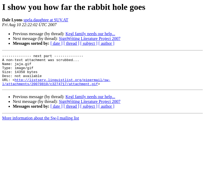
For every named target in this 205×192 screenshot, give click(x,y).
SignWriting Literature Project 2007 (89, 38)
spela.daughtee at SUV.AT (45, 20)
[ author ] (106, 43)
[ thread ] (71, 43)
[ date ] (56, 43)
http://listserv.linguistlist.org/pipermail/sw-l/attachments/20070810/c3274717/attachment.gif (56, 88)
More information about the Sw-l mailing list (40, 124)
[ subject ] (88, 43)
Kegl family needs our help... (90, 33)
